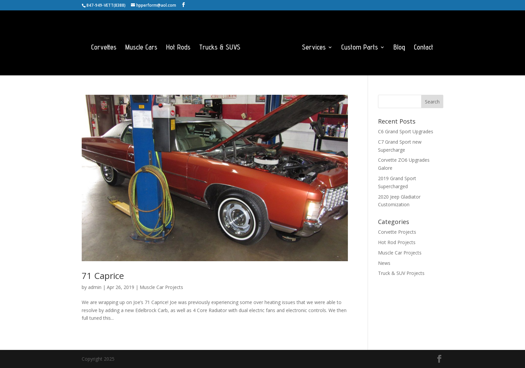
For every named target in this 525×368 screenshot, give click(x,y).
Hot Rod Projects (397, 242)
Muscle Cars (141, 48)
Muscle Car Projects (161, 287)
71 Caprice (103, 276)
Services (314, 48)
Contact (423, 48)
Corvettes (104, 48)
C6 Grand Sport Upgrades (405, 131)
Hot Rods (178, 48)
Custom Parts (359, 48)
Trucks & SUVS (219, 48)
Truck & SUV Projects (401, 273)
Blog (399, 48)
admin (94, 287)
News (384, 263)
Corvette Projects (397, 232)
